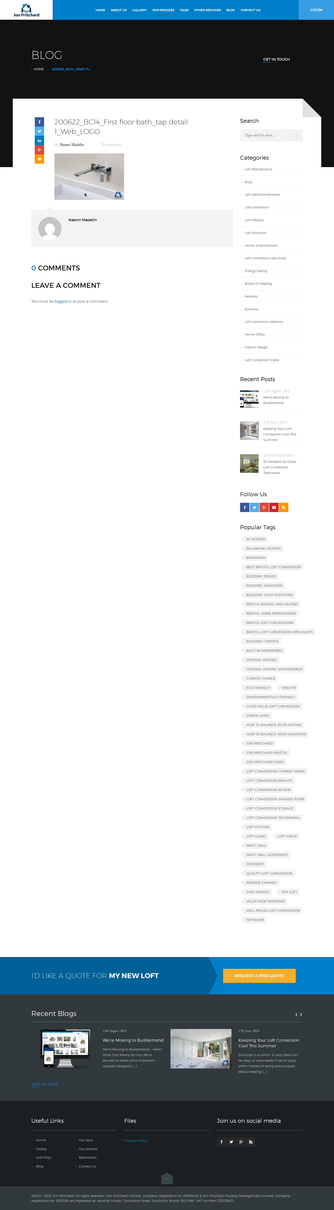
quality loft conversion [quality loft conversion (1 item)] (269, 873)
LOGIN (316, 9)
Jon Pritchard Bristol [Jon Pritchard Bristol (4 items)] (266, 753)
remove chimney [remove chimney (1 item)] (261, 883)
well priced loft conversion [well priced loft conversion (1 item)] (273, 910)
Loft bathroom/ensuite (262, 194)
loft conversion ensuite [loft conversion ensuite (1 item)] (269, 780)
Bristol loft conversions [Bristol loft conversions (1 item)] (270, 623)
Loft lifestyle (254, 220)
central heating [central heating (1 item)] (261, 660)
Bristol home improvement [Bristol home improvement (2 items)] (271, 613)
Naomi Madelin (72, 145)
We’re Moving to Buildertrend (276, 400)
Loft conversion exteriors (264, 322)
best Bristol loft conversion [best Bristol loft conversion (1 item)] (273, 567)
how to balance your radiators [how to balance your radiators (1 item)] (276, 734)
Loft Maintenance (258, 169)
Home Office (255, 334)
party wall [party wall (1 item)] (256, 845)
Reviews (251, 296)
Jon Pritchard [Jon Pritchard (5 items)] (259, 743)
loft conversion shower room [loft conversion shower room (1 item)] (275, 799)
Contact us (87, 1166)
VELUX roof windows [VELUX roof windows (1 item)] (265, 901)
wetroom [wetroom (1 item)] (255, 920)
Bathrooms (87, 1157)
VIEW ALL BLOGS (44, 1084)
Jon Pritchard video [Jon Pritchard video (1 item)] (265, 762)
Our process (88, 1149)
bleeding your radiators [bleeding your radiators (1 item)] (269, 595)
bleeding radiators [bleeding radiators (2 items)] (264, 585)
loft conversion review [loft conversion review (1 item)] (268, 790)
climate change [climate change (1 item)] (261, 678)
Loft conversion (257, 207)
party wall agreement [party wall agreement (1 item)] (267, 855)
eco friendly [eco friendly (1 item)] (258, 688)
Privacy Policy (136, 1141)
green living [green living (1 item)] (258, 715)
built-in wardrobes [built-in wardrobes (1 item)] (264, 650)
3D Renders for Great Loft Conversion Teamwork (279, 467)
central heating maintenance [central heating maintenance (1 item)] (274, 669)
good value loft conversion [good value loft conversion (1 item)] (273, 706)
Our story (86, 1140)
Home (39, 69)
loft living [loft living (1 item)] (256, 836)
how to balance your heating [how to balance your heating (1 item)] (274, 725)
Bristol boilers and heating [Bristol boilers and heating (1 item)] (272, 604)
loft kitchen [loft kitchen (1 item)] (258, 827)
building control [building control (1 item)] (262, 641)
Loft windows (255, 233)
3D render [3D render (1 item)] (255, 539)
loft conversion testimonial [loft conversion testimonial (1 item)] (273, 818)
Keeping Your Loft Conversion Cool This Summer (279, 434)
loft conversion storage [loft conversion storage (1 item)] (270, 808)
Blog (39, 1166)
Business (251, 309)
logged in (63, 301)
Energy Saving (256, 271)
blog (248, 182)
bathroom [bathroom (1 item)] (256, 558)
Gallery (41, 1149)
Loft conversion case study (265, 258)
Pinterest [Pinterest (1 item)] (255, 864)
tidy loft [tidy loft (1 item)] (289, 892)
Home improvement (261, 245)
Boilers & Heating (258, 283)
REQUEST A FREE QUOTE (259, 975)
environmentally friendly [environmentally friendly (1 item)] (270, 697)
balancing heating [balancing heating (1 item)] (263, 548)
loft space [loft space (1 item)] (287, 836)
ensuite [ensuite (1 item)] (289, 688)
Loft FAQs (43, 1157)
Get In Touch (276, 59)
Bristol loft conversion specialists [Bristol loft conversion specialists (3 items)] (279, 632)
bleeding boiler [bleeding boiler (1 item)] (261, 576)
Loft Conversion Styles (262, 360)
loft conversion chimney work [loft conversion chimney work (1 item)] (275, 771)
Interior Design (256, 347)
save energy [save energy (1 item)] (257, 892)
